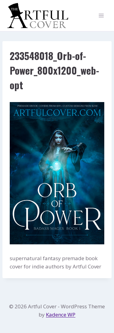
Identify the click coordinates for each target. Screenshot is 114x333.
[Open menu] (101, 15)
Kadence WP (60, 314)
